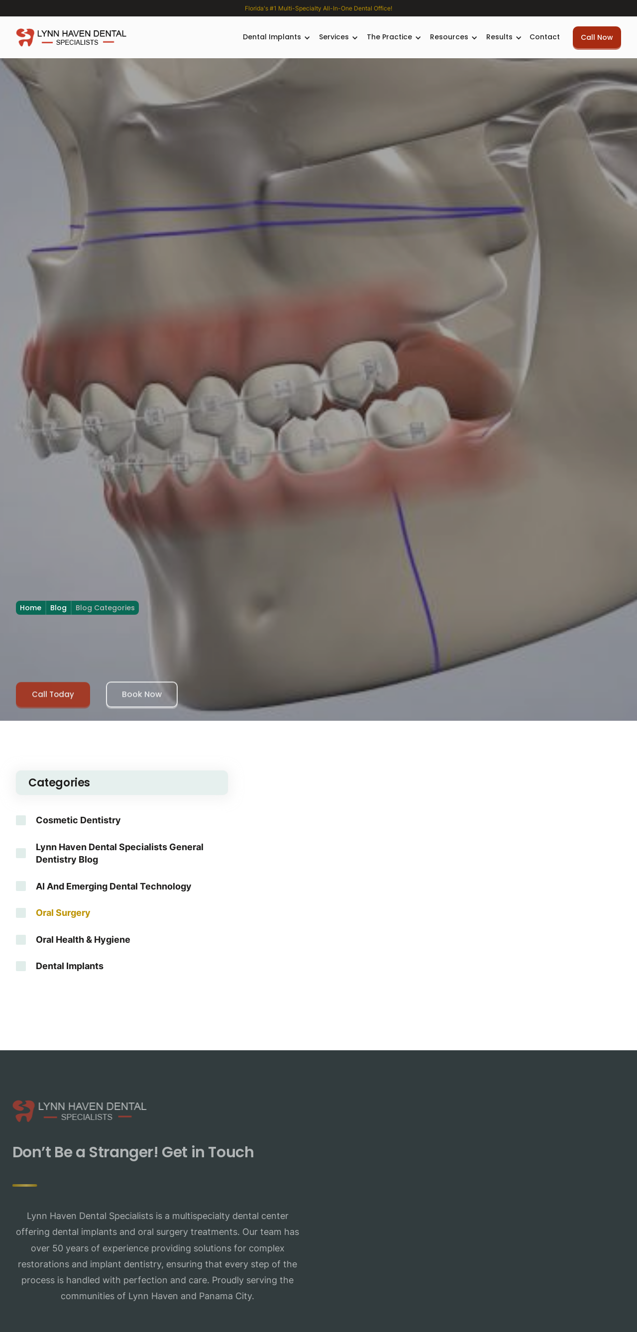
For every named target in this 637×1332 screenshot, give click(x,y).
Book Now (142, 697)
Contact (545, 37)
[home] (71, 37)
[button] (275, 37)
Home (30, 608)
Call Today (53, 697)
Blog (58, 608)
